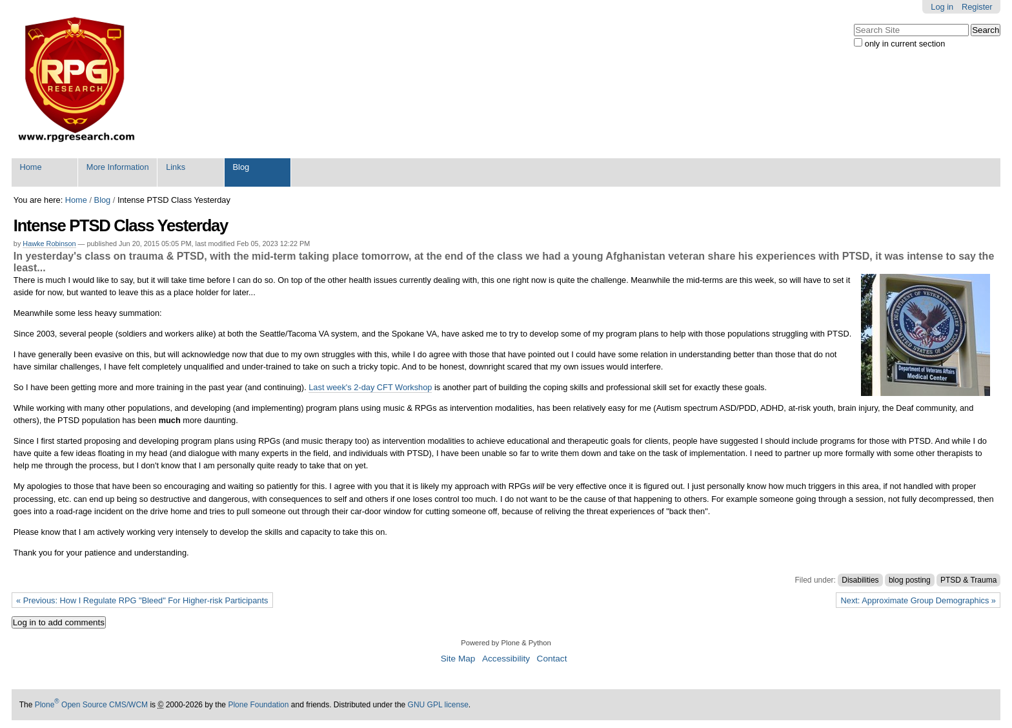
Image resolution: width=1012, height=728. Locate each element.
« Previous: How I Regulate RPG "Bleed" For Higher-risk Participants (142, 600)
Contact (552, 658)
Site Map (458, 658)
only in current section (905, 43)
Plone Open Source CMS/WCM (91, 704)
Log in (942, 7)
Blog (241, 167)
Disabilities (860, 580)
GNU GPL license (438, 704)
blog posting (910, 580)
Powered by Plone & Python (506, 643)
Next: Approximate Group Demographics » (918, 600)
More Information (117, 167)
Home (30, 167)
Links (175, 167)
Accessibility (506, 658)
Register (977, 7)
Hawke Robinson (49, 243)
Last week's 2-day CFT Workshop (370, 387)
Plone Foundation (258, 704)
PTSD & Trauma (968, 580)
